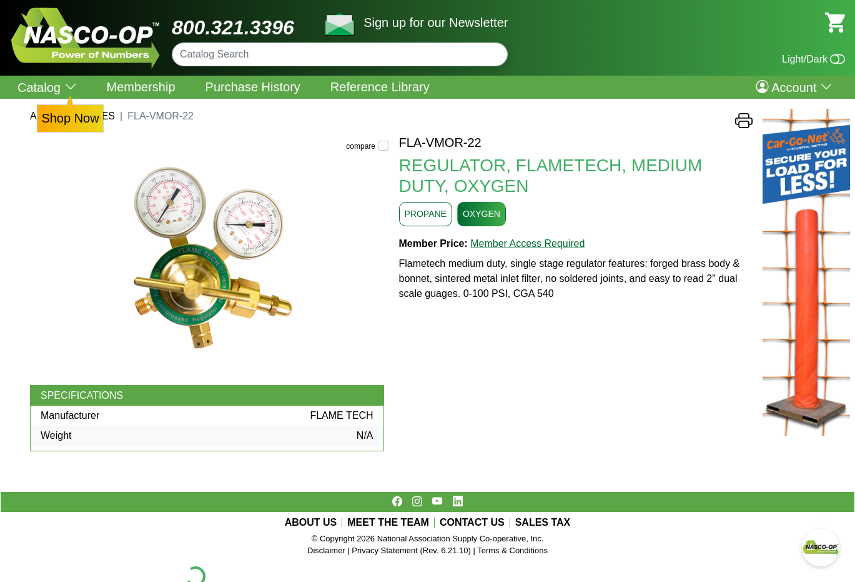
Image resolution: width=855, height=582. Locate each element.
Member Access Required (527, 243)
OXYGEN (481, 214)
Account (794, 87)
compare (360, 146)
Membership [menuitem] (141, 87)
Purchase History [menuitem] (252, 87)
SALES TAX (543, 523)
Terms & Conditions (512, 550)
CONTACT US (472, 523)
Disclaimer (326, 550)
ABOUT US (311, 523)
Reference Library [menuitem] (380, 87)
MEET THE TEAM (388, 523)
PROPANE (426, 214)
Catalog (47, 87)
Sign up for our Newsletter (435, 22)
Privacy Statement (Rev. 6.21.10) (411, 550)
